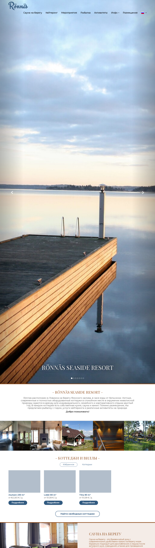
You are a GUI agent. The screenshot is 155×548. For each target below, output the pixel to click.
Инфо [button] (115, 12)
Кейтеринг (52, 12)
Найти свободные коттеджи (77, 514)
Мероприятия (69, 12)
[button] (143, 13)
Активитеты (101, 12)
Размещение (130, 12)
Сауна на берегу (32, 12)
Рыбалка (86, 12)
